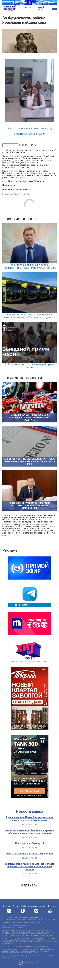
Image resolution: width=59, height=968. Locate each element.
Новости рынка (29, 811)
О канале (7, 906)
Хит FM (28, 7)
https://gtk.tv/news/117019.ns (16, 193)
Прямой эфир (40, 8)
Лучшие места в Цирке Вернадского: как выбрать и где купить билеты (29, 819)
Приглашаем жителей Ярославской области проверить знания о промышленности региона (29, 866)
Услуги (15, 906)
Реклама (52, 906)
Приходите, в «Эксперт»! (29, 843)
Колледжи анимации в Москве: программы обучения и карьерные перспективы (29, 832)
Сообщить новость (28, 906)
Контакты (43, 906)
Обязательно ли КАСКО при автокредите (29, 853)
